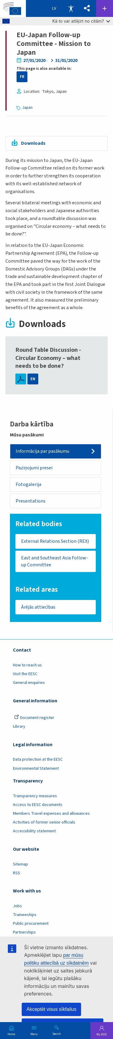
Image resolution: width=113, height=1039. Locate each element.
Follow (104, 8)
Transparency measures (35, 796)
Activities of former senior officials (44, 822)
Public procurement (31, 924)
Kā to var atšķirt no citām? (81, 21)
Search (56, 1033)
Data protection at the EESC (38, 759)
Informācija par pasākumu (42, 451)
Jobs (17, 906)
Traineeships (24, 915)
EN (32, 379)
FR (22, 76)
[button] (87, 8)
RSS (16, 873)
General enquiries (29, 683)
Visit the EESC (25, 674)
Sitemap (20, 864)
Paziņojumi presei (34, 467)
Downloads (33, 143)
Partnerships (24, 932)
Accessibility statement (34, 831)
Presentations (31, 501)
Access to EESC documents (37, 805)
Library (19, 726)
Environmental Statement (36, 768)
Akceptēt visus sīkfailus (51, 1009)
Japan (27, 107)
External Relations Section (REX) (55, 541)
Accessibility (70, 8)
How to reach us (27, 665)
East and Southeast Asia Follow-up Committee (54, 561)
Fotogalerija (28, 484)
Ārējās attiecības (38, 607)
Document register (34, 718)
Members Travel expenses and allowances (51, 814)
